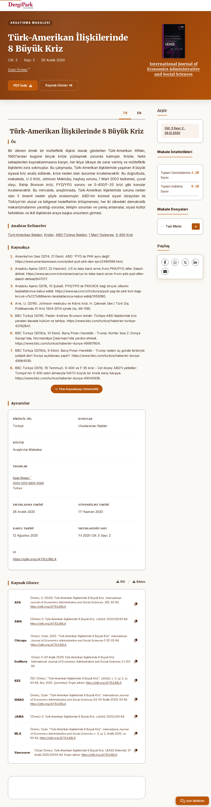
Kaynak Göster (58, 85)
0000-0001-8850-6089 (28, 483)
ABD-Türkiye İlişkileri (71, 235)
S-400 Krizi (124, 235)
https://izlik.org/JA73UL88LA (35, 559)
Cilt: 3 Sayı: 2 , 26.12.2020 (175, 130)
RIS (120, 581)
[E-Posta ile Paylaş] (165, 271)
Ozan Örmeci (17, 70)
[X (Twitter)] (185, 262)
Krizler (49, 235)
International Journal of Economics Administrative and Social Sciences (173, 69)
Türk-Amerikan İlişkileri (25, 235)
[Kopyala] (136, 604)
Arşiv (162, 110)
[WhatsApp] (175, 262)
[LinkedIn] (195, 262)
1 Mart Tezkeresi (101, 235)
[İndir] (196, 226)
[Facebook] (165, 262)
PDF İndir (22, 85)
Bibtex (139, 581)
